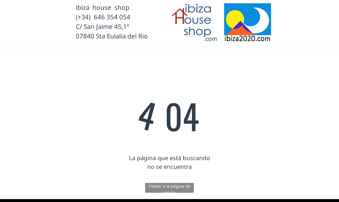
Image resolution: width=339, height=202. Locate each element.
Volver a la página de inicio (169, 188)
